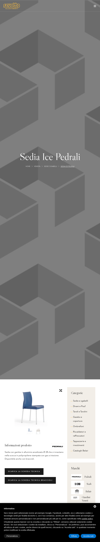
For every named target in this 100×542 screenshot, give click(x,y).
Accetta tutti (88, 536)
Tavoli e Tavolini (80, 411)
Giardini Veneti (86, 499)
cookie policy (87, 519)
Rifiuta (74, 536)
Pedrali (87, 476)
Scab (89, 483)
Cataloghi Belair (80, 450)
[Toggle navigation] (94, 6)
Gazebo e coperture (77, 419)
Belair (88, 491)
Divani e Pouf (79, 406)
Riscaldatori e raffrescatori (79, 433)
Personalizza (12, 536)
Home (28, 166)
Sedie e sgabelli (50, 166)
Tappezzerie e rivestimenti (79, 443)
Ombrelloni (78, 426)
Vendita (37, 166)
